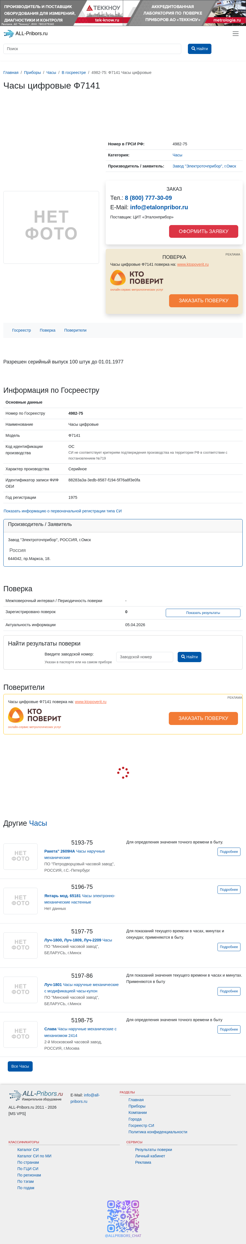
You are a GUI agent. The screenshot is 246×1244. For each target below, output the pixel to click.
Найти (189, 657)
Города (135, 1119)
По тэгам (25, 1181)
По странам (28, 1162)
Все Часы (20, 1066)
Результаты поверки (153, 1149)
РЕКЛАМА (233, 254)
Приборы (137, 1106)
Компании (138, 1112)
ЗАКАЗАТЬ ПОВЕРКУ (204, 300)
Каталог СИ (28, 1149)
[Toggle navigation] (236, 33)
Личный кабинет (150, 1156)
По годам (25, 1188)
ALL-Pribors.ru (25, 34)
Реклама (143, 1162)
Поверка (47, 330)
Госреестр (21, 330)
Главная (136, 1100)
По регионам (29, 1175)
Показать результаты (203, 613)
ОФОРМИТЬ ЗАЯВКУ (203, 231)
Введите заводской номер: (69, 654)
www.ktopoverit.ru (193, 264)
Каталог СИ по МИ (34, 1156)
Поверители (75, 330)
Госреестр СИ (141, 1125)
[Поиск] (92, 49)
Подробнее (229, 852)
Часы (38, 823)
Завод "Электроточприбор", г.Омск (204, 166)
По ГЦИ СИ (27, 1168)
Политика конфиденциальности (158, 1132)
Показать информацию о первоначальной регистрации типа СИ (63, 511)
